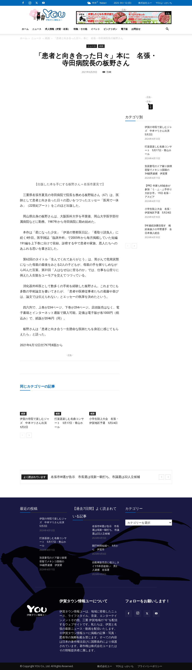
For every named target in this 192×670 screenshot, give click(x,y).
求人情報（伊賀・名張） (57, 28)
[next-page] (29, 435)
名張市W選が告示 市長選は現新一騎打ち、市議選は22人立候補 (95, 477)
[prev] (161, 477)
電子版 (124, 28)
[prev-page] (22, 435)
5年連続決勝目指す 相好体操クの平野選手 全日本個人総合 (158, 229)
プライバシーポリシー (150, 666)
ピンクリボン (110, 28)
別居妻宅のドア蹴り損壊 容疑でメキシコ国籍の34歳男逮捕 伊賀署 (159, 170)
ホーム (25, 28)
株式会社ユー (145, 2)
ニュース (36, 28)
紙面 (47, 38)
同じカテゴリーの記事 (37, 386)
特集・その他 (80, 28)
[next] (168, 477)
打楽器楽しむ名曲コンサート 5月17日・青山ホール (69, 423)
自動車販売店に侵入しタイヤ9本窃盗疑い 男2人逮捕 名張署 (105, 566)
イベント (95, 28)
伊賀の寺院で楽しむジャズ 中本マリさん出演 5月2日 (34, 423)
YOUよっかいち (164, 2)
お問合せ (135, 28)
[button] (167, 29)
